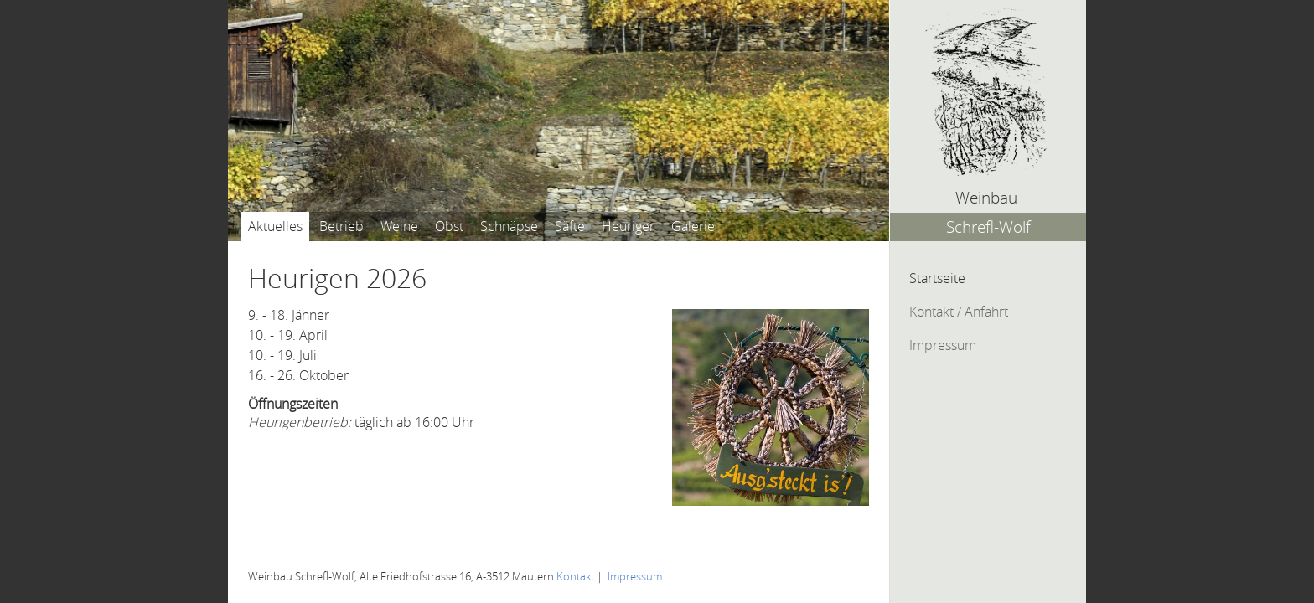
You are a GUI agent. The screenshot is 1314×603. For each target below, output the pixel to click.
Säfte (570, 226)
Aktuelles (275, 226)
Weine (399, 226)
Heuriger (628, 226)
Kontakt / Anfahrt (958, 311)
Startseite (937, 278)
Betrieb (341, 226)
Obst (449, 226)
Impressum (942, 345)
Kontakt (575, 577)
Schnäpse (509, 226)
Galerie (693, 226)
